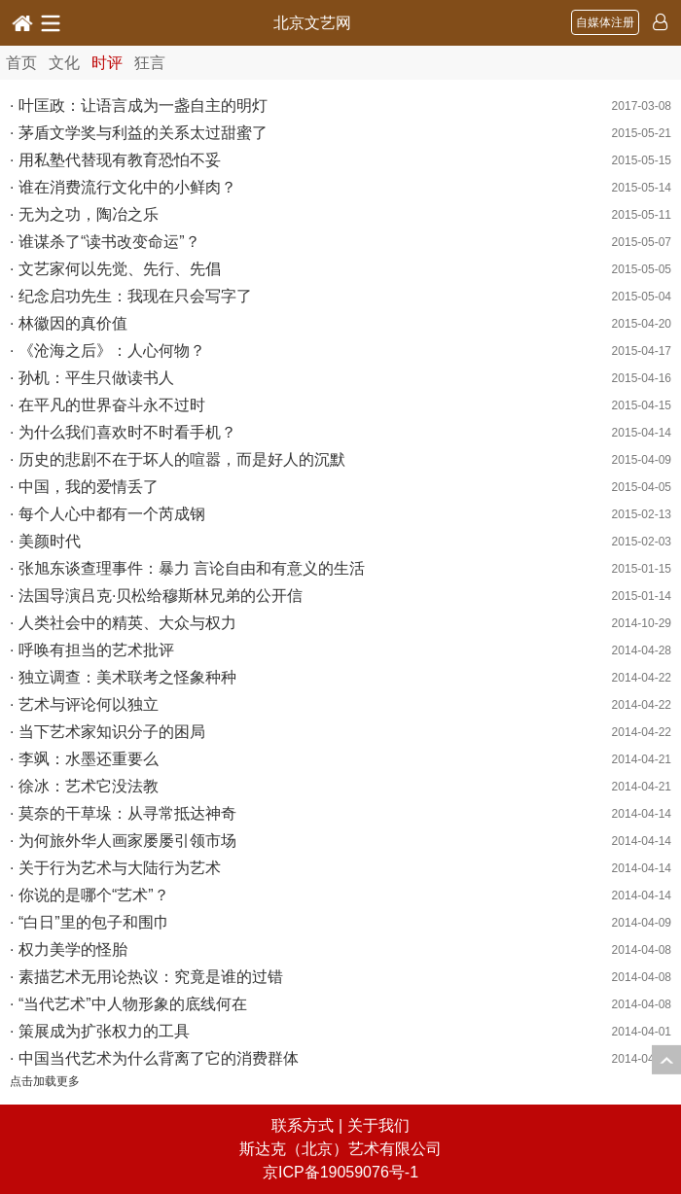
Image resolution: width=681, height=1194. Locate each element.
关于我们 (378, 1125)
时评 (107, 62)
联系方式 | (308, 1125)
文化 (64, 62)
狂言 (149, 62)
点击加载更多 (45, 1081)
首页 (21, 62)
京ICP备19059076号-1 (340, 1172)
